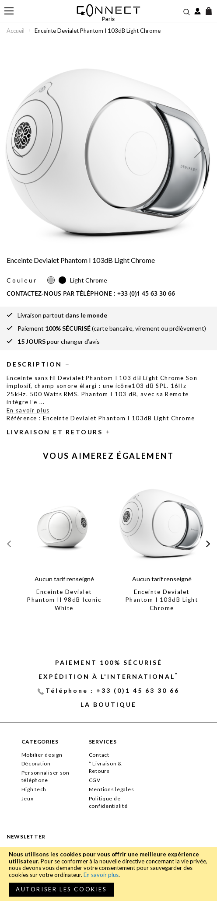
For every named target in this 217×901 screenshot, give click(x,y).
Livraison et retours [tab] (55, 432)
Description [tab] (34, 364)
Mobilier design (42, 754)
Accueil (15, 30)
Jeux (27, 798)
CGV (95, 780)
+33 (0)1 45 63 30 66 (146, 293)
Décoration (36, 763)
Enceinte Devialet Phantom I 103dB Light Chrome (162, 599)
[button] (17, 147)
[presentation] (208, 543)
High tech (33, 789)
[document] (108, 874)
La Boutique (108, 704)
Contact (99, 754)
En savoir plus (101, 874)
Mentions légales (111, 789)
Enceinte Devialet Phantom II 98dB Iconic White (64, 599)
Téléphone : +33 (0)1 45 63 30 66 (112, 690)
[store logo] (108, 12)
